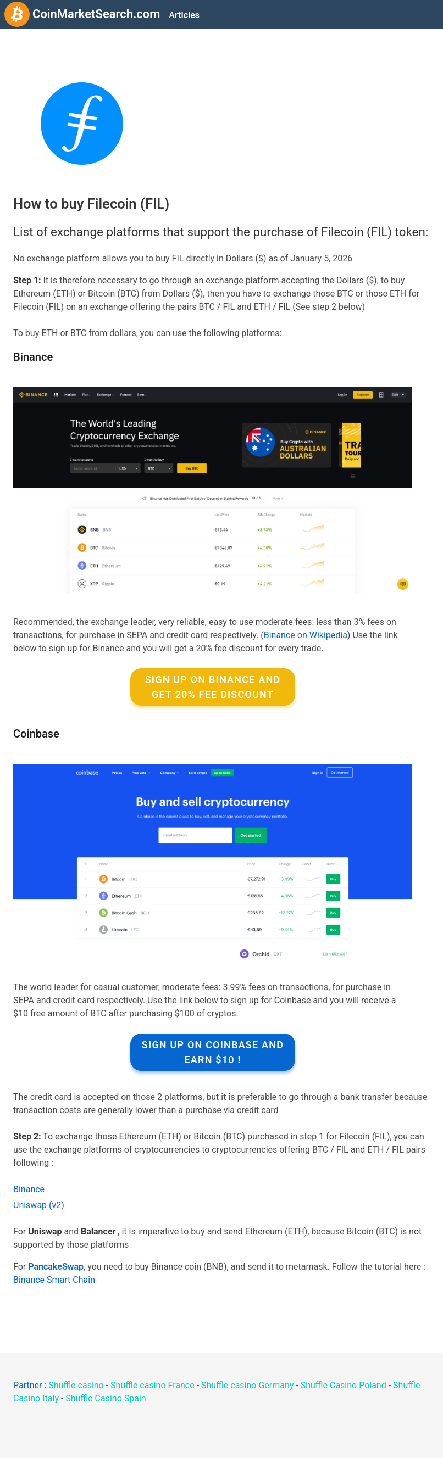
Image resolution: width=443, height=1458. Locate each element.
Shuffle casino (75, 1385)
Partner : (30, 1385)
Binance (33, 357)
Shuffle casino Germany (247, 1385)
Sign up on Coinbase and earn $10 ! (213, 1052)
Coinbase (36, 733)
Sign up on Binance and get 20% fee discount (213, 687)
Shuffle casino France (152, 1385)
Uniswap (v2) (38, 1205)
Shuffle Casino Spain (105, 1398)
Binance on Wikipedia (305, 635)
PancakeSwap (56, 1266)
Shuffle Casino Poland (343, 1385)
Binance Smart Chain (54, 1280)
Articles (184, 15)
